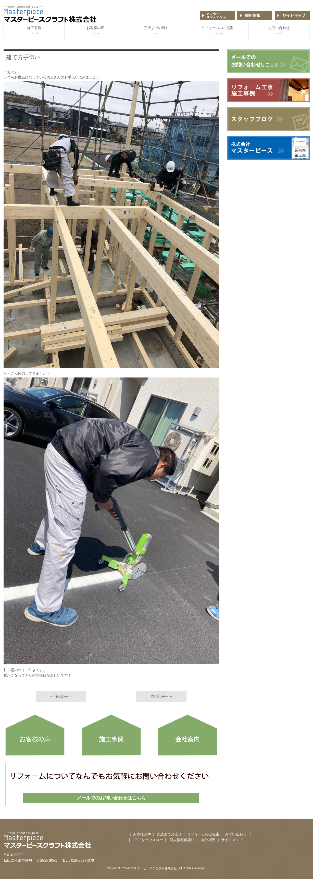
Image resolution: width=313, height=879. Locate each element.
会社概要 (209, 840)
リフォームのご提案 (217, 31)
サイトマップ (232, 840)
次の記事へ (160, 696)
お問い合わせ (278, 31)
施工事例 (34, 31)
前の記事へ (62, 696)
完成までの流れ (156, 31)
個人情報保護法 (182, 840)
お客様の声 (95, 31)
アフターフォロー (148, 840)
